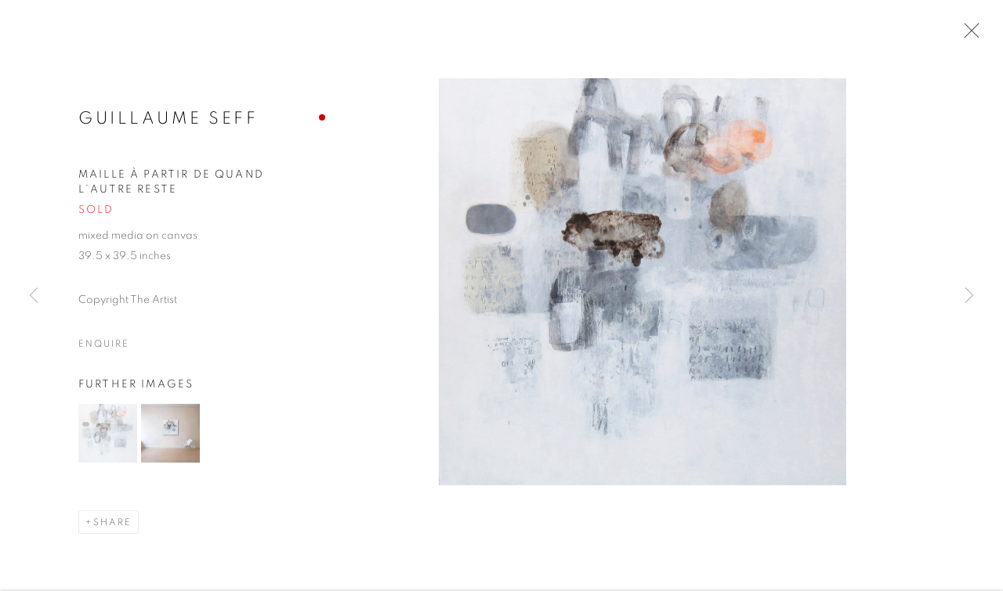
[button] (107, 434)
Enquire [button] (103, 345)
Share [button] (112, 523)
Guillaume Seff (168, 120)
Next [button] (969, 295)
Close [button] (967, 35)
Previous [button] (33, 295)
